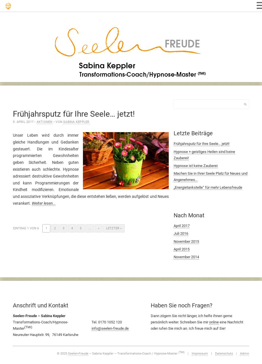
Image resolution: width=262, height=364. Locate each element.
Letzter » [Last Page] (114, 228)
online (214, 322)
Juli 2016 (181, 233)
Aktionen (45, 122)
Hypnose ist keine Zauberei (196, 166)
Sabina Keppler (76, 122)
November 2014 (186, 257)
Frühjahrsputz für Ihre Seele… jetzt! (74, 114)
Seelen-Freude (78, 353)
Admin (244, 353)
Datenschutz (224, 353)
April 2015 (182, 249)
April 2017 (182, 226)
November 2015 (186, 241)
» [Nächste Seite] (98, 228)
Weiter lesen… (43, 203)
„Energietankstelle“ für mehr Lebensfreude (208, 187)
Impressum (200, 353)
